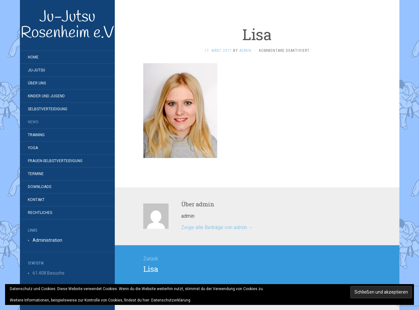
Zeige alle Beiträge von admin (217, 227)
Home (33, 57)
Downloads (39, 187)
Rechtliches (40, 212)
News (33, 122)
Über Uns (37, 83)
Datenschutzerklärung (170, 300)
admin (245, 50)
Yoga (33, 148)
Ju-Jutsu (36, 70)
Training (36, 135)
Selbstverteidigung (47, 109)
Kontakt (36, 200)
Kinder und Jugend (46, 96)
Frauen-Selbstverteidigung (55, 161)
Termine (36, 174)
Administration (47, 240)
